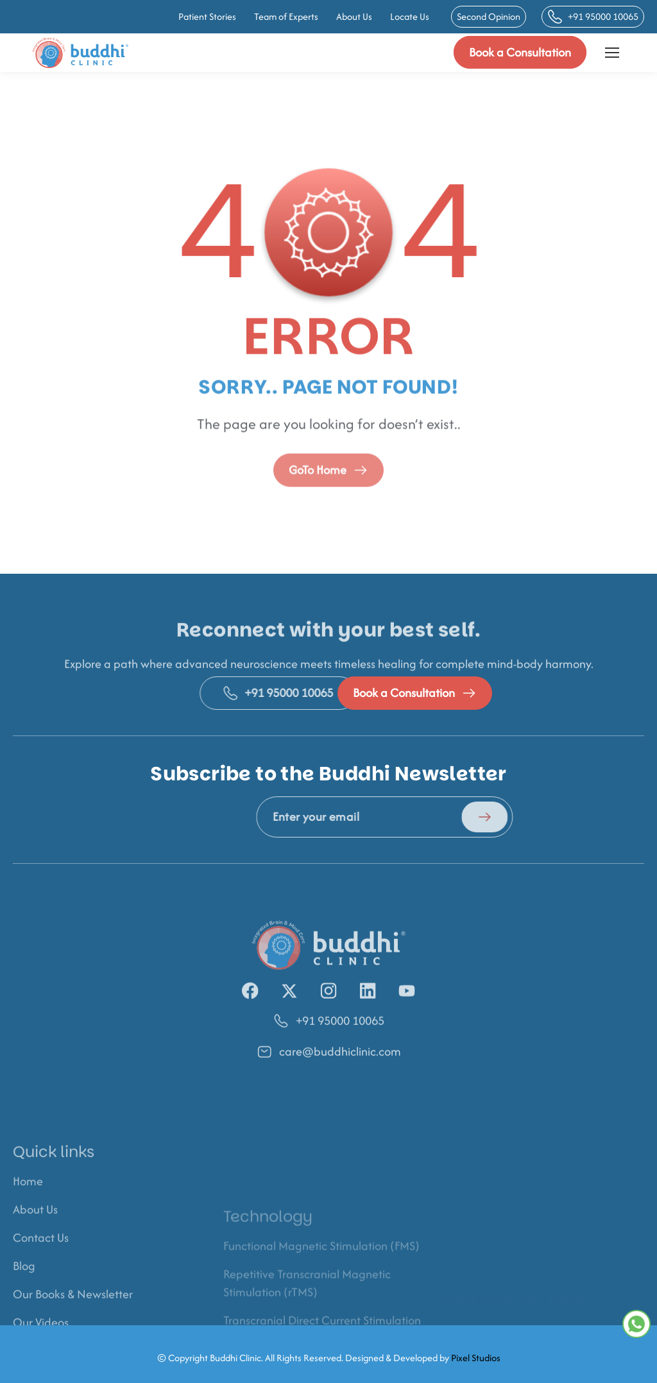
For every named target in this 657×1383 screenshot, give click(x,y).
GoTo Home (328, 488)
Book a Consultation (520, 52)
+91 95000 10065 (592, 16)
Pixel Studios (475, 1365)
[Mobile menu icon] (612, 52)
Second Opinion (488, 16)
